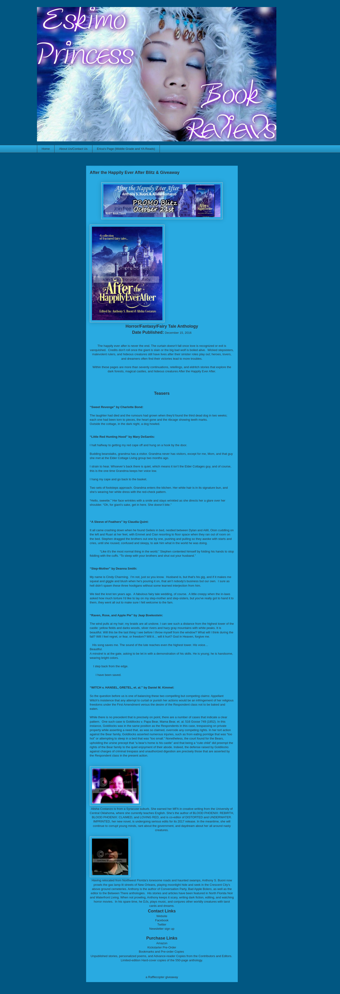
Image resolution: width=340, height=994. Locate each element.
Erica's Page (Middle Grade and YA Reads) (126, 149)
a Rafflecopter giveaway (162, 977)
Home (46, 149)
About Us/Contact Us (73, 149)
